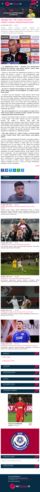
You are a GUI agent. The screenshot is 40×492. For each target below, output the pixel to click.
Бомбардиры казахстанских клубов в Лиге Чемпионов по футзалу (19, 345)
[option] (20, 12)
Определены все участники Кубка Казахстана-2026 (15, 244)
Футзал (5, 379)
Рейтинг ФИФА (6, 357)
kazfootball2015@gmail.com (25, 479)
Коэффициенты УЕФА (8, 360)
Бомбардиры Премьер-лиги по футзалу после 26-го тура (17, 312)
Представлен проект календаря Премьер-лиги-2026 (15, 278)
